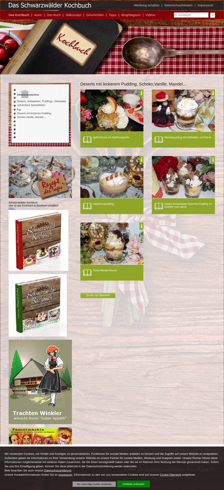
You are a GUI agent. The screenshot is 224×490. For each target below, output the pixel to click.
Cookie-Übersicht (170, 474)
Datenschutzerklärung (57, 470)
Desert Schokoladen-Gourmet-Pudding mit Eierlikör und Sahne (188, 205)
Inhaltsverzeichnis (28, 94)
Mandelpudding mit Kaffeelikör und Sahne (188, 137)
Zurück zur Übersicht (98, 295)
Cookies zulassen (133, 484)
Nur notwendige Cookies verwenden (94, 484)
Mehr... (12, 208)
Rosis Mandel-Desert (105, 270)
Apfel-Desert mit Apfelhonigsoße (111, 137)
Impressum (65, 474)
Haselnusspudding (103, 203)
